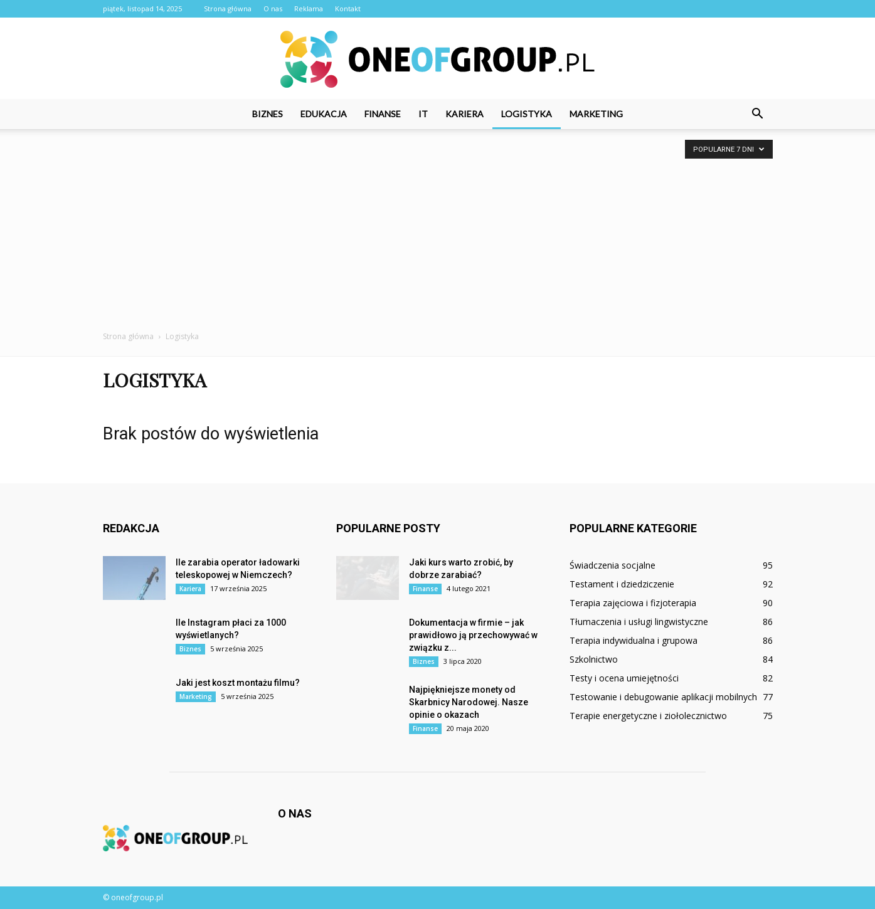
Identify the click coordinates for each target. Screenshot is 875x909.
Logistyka (526, 113)
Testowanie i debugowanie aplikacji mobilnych (663, 697)
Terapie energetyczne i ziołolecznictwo (648, 716)
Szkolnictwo (594, 659)
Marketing (596, 113)
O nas (272, 8)
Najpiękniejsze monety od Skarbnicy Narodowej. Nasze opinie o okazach (468, 702)
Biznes (267, 113)
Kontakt (348, 8)
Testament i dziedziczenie (622, 584)
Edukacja (323, 113)
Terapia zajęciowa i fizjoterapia (633, 603)
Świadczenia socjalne (612, 565)
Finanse (382, 113)
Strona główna (228, 8)
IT (423, 113)
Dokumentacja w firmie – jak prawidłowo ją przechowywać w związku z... (473, 635)
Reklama (308, 8)
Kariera (464, 113)
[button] (758, 114)
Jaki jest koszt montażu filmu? (238, 683)
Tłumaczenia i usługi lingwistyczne (639, 622)
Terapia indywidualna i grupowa (633, 640)
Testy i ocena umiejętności (624, 678)
